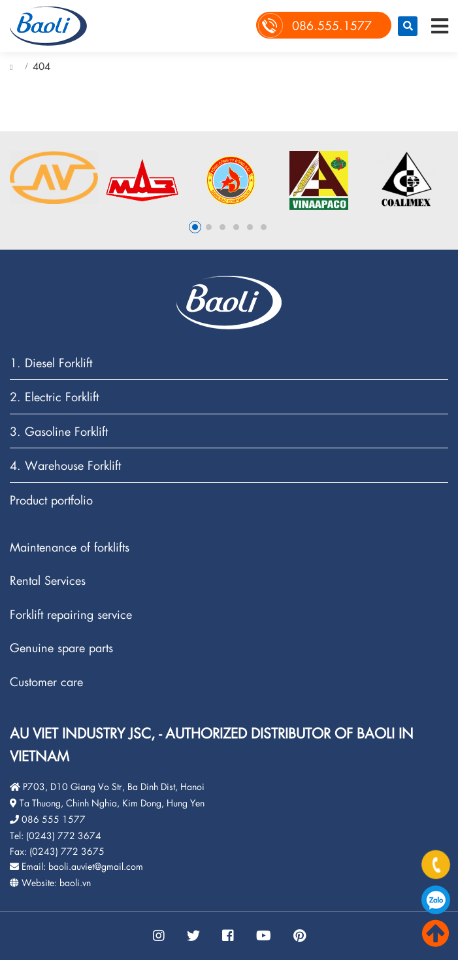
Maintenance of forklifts (69, 547)
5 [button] (250, 227)
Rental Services (48, 580)
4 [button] (236, 227)
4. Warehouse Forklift (65, 465)
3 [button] (222, 227)
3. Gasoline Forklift (59, 431)
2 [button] (209, 227)
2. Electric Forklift (54, 397)
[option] (54, 177)
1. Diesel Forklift (51, 363)
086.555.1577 (435, 900)
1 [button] (195, 227)
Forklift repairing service (71, 614)
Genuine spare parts (61, 647)
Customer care (46, 681)
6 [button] (264, 227)
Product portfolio (51, 500)
